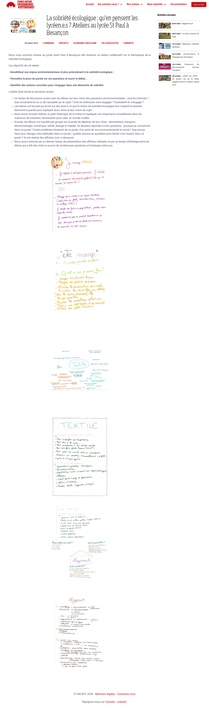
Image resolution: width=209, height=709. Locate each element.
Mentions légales (105, 693)
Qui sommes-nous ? (108, 4)
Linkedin (122, 701)
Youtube (110, 701)
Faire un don (198, 4)
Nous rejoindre (155, 4)
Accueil (90, 4)
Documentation (179, 4)
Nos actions (133, 4)
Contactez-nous (126, 693)
